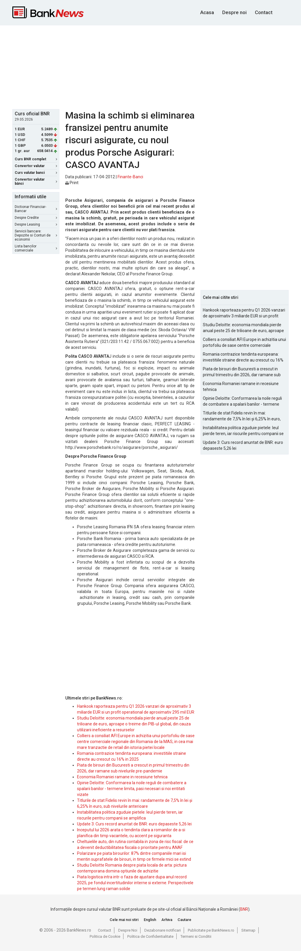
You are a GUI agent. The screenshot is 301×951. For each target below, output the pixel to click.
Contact (263, 12)
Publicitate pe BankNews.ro (211, 930)
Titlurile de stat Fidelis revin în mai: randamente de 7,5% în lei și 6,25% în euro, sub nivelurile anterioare (242, 416)
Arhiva (166, 919)
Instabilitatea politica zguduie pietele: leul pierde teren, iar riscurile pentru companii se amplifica (243, 431)
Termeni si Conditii (195, 936)
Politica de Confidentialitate (150, 936)
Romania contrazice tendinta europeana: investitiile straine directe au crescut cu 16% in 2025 (243, 357)
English (150, 919)
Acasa (207, 12)
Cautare (184, 919)
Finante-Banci (130, 176)
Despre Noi (127, 930)
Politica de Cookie (105, 936)
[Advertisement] (154, 66)
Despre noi (234, 12)
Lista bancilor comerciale (36, 248)
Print (71, 182)
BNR (244, 909)
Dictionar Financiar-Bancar (36, 209)
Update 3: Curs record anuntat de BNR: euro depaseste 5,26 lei (134, 824)
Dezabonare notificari (162, 930)
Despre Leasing (36, 224)
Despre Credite (36, 218)
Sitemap (248, 930)
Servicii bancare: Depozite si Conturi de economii (36, 235)
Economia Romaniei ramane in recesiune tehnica (122, 777)
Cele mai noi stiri (124, 919)
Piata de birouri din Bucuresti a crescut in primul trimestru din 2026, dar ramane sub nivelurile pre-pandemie (242, 372)
